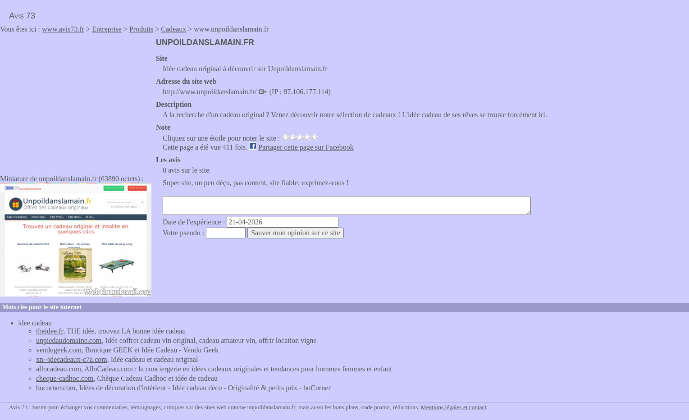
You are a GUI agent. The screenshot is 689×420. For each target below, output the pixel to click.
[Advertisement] (75, 101)
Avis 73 (22, 15)
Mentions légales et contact (453, 407)
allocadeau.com (58, 369)
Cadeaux (173, 29)
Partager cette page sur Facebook (305, 147)
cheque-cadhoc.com (64, 378)
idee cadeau (35, 323)
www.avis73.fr (63, 29)
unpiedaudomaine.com (68, 340)
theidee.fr (49, 331)
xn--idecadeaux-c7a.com (71, 359)
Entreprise (107, 29)
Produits (141, 29)
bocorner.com (56, 388)
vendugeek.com (59, 350)
